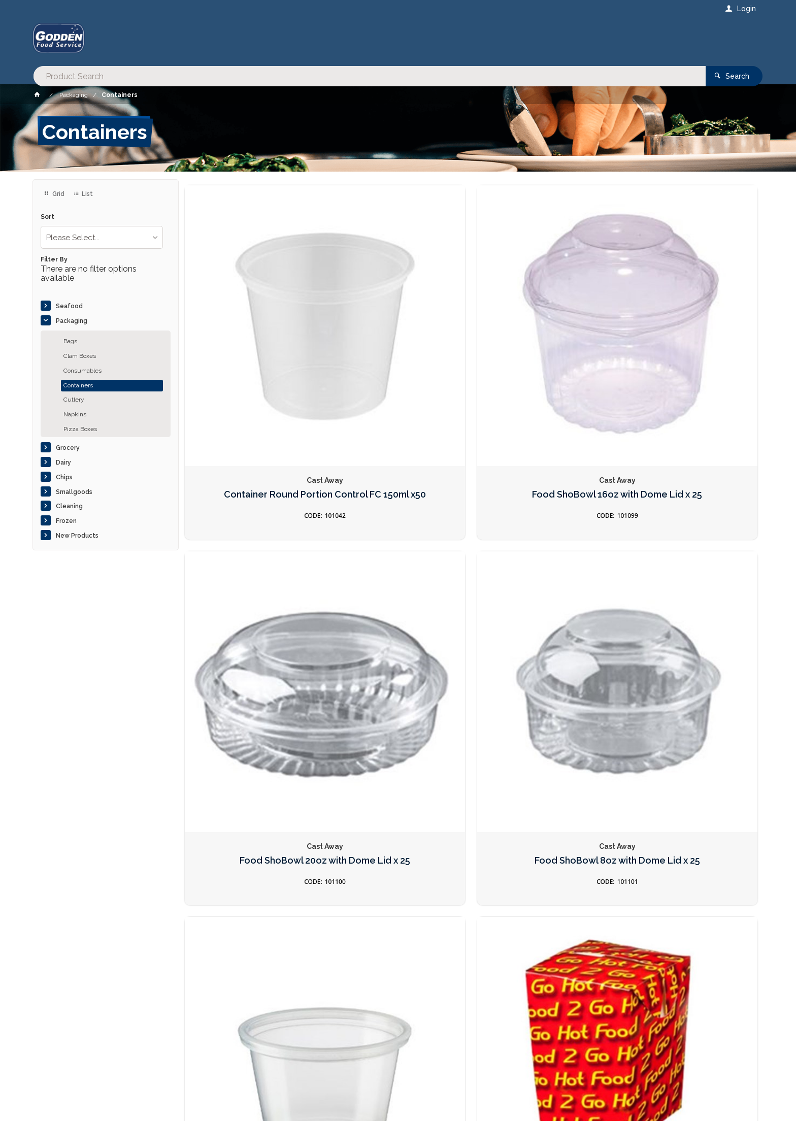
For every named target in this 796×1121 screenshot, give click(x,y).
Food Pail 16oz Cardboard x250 (544, 567)
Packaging (71, 320)
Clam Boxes (79, 355)
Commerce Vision (91, 1095)
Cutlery (73, 399)
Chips (64, 477)
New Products (77, 535)
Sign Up (634, 895)
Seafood (69, 306)
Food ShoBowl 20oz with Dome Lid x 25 (544, 347)
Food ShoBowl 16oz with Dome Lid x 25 (398, 347)
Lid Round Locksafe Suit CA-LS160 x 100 (690, 779)
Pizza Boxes (80, 429)
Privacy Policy (448, 915)
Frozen (66, 520)
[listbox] (102, 237)
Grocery (68, 447)
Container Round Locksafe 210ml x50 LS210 (398, 779)
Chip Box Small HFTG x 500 (398, 562)
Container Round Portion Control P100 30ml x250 (251, 567)
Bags (70, 341)
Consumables (82, 370)
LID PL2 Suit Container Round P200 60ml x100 (252, 779)
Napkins (74, 414)
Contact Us (60, 1057)
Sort (47, 217)
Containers (78, 385)
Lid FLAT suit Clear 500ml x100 (690, 567)
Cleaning (69, 506)
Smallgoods (74, 492)
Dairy (63, 462)
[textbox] (357, 40)
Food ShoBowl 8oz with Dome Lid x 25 (690, 347)
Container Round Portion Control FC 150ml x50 (251, 347)
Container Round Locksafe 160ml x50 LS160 (544, 779)
